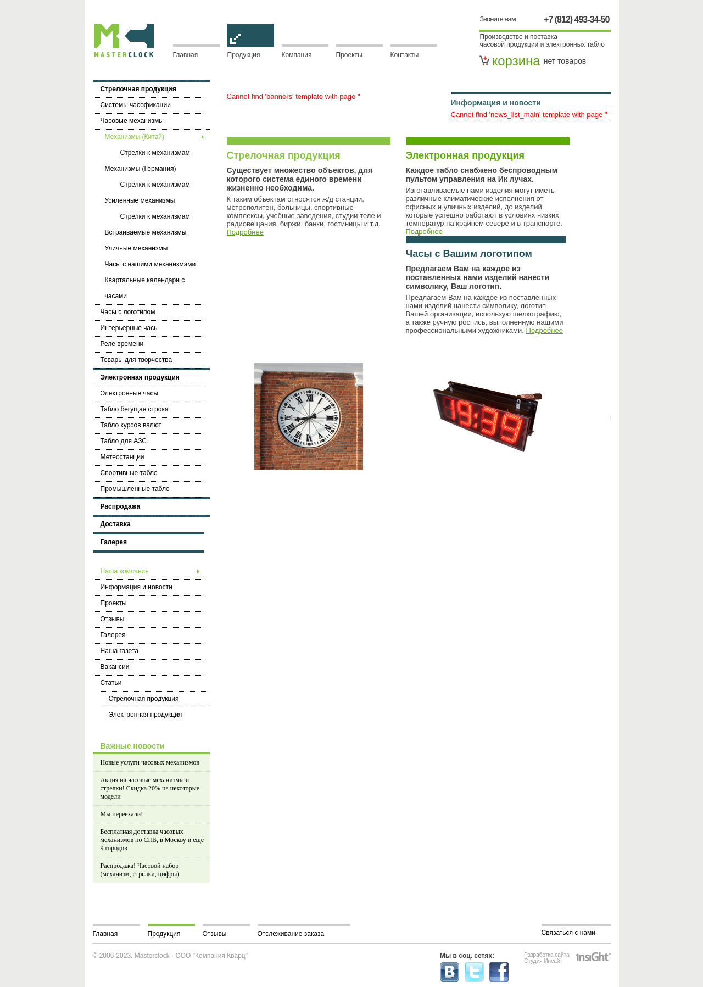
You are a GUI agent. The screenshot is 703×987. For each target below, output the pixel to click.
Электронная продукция (465, 155)
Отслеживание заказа (291, 934)
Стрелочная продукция (284, 155)
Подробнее (245, 232)
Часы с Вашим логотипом (469, 253)
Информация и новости (496, 102)
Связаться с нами (568, 932)
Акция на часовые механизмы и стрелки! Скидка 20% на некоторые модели (150, 788)
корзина (516, 60)
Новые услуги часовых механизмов (150, 762)
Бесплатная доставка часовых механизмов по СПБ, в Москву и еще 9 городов (152, 840)
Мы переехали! (122, 814)
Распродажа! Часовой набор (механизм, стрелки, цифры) (140, 870)
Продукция (250, 51)
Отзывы (215, 934)
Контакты (404, 55)
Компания (297, 55)
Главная (185, 55)
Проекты (349, 55)
